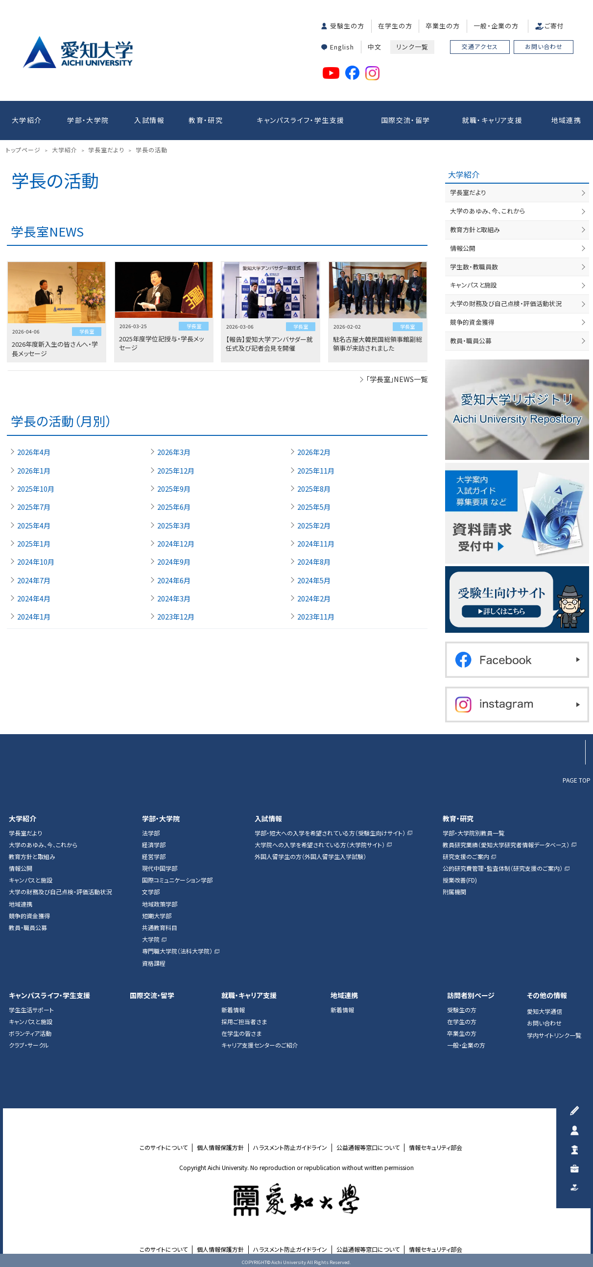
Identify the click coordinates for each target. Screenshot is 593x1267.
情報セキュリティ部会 (435, 1147)
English (342, 46)
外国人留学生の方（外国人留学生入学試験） (310, 857)
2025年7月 (33, 507)
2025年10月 (35, 489)
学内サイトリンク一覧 (554, 1035)
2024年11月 (315, 544)
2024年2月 (314, 598)
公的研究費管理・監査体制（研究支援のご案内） (503, 868)
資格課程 (154, 963)
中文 (374, 46)
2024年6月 (173, 580)
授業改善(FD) (460, 880)
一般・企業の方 (496, 25)
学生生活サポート (31, 1010)
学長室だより (468, 192)
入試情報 (149, 120)
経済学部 (154, 845)
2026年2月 (314, 452)
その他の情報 (547, 995)
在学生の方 (395, 25)
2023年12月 (175, 617)
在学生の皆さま (241, 1033)
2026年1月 (33, 471)
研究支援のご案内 (466, 857)
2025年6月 (173, 507)
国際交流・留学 (405, 120)
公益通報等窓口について (368, 1147)
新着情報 (233, 1010)
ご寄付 (554, 25)
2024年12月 (175, 544)
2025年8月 (314, 489)
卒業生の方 (443, 25)
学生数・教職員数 (474, 266)
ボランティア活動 (30, 1033)
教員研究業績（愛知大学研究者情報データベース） (506, 845)
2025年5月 (314, 507)
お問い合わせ (544, 46)
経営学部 (154, 857)
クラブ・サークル (29, 1045)
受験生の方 (347, 25)
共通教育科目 (159, 928)
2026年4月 (33, 452)
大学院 (151, 939)
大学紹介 (27, 120)
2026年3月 (173, 452)
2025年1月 (33, 544)
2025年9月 (173, 489)
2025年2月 (314, 525)
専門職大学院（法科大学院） (177, 951)
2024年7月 (33, 580)
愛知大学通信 (544, 1011)
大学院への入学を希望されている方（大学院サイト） (320, 845)
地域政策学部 (159, 904)
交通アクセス (480, 46)
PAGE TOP (577, 779)
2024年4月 (33, 598)
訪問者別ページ (471, 995)
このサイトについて (164, 1147)
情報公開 (462, 248)
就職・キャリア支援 (492, 120)
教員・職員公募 (471, 340)
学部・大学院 (88, 120)
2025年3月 (173, 525)
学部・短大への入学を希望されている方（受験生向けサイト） (330, 833)
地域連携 (566, 120)
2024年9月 (173, 562)
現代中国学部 (159, 868)
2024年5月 (314, 580)
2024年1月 (33, 617)
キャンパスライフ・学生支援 (300, 120)
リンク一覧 (412, 46)
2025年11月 (315, 471)
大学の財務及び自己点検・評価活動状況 (506, 303)
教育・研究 (206, 120)
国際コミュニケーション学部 (177, 880)
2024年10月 (35, 562)
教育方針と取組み (475, 229)
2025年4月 (33, 525)
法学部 (151, 833)
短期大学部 (156, 916)
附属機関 (454, 892)
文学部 (151, 892)
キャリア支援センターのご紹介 (259, 1045)
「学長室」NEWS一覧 (396, 379)
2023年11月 (315, 617)
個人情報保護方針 (220, 1147)
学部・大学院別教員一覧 (473, 833)
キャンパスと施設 (473, 284)
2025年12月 (175, 471)
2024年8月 (314, 562)
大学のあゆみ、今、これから (487, 210)
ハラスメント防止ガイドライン (290, 1147)
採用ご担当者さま (244, 1022)
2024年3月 (173, 598)
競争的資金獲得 (472, 322)
